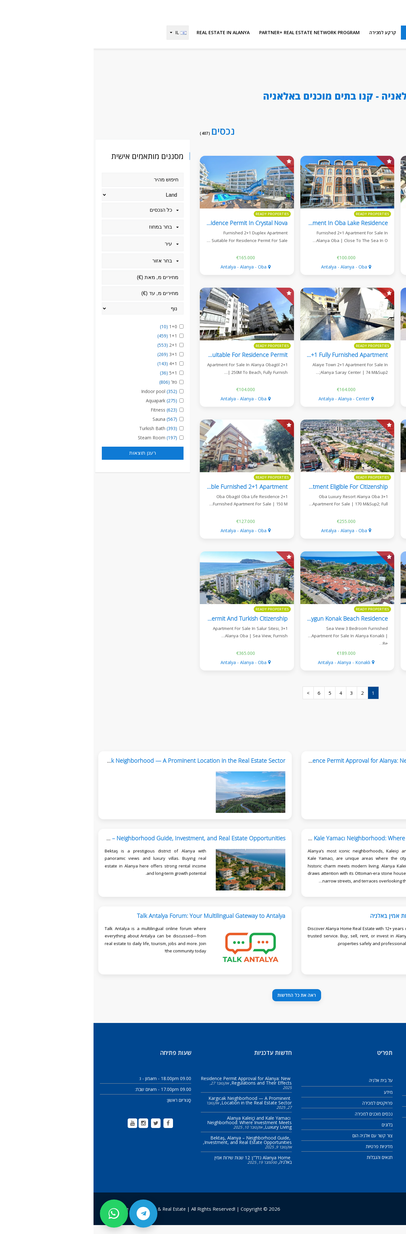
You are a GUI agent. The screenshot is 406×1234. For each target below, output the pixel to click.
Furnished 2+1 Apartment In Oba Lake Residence (230, 232)
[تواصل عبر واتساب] (20, 1214)
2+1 (74, 354)
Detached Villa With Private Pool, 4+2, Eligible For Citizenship (316, 495)
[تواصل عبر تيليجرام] (50, 1214)
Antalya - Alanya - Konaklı (250, 671)
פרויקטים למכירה (284, 1112)
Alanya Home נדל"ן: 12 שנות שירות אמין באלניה (336, 924)
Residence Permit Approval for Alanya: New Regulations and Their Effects (300, 769)
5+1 (75, 382)
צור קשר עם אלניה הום (279, 1144)
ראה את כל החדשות (203, 1004)
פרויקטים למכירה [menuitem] (379, 41)
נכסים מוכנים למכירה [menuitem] (332, 41)
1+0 (75, 335)
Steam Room (64, 446)
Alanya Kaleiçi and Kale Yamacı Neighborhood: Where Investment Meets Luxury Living (283, 847)
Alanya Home (387, 85)
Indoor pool (66, 400)
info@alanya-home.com (375, 1132)
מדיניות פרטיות (285, 1155)
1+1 (74, 345)
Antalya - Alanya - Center (351, 276)
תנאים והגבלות (286, 1166)
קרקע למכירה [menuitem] (289, 41)
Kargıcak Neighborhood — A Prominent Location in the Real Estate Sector (156, 1109)
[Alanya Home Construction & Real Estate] (365, 14)
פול (75, 391)
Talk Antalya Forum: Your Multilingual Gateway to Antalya (117, 924)
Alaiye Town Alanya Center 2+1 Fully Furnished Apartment (219, 363)
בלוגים (293, 1134)
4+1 (74, 372)
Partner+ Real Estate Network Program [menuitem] (216, 41)
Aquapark (68, 409)
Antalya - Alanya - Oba (251, 276)
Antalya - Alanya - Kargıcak (351, 539)
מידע (294, 1101)
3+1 (74, 363)
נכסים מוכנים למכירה (280, 1123)
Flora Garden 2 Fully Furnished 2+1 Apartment (334, 363)
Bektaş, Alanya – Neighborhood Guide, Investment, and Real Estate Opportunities (154, 1149)
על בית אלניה (287, 1089)
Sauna (72, 428)
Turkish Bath (65, 437)
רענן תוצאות (49, 462)
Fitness (71, 419)
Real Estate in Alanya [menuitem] (129, 41)
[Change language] (84, 41)
